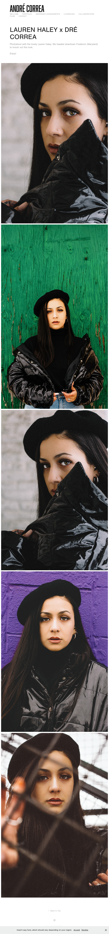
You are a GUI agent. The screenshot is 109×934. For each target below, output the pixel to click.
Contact (23, 16)
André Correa (27, 8)
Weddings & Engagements (48, 14)
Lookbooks (69, 14)
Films (12, 16)
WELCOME (14, 14)
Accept (77, 930)
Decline (85, 930)
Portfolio (27, 14)
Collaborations (86, 14)
